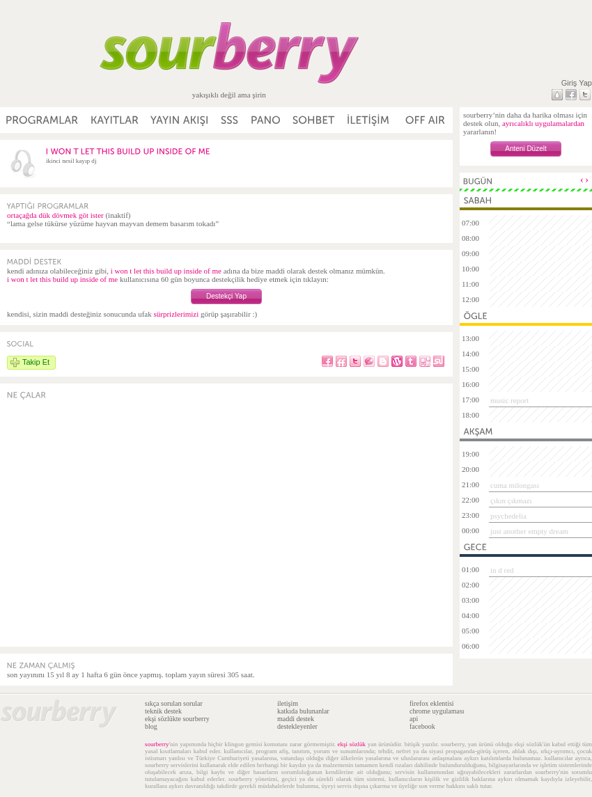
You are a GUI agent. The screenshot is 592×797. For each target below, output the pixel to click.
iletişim (287, 703)
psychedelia (508, 516)
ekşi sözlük (352, 744)
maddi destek (295, 719)
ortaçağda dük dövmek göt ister (55, 215)
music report (509, 400)
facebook (422, 726)
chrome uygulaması (437, 711)
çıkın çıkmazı (511, 500)
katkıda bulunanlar (303, 711)
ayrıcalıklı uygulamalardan (543, 123)
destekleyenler (297, 726)
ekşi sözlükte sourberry (177, 719)
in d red (502, 570)
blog (151, 726)
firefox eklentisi (432, 703)
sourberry (157, 744)
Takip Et (35, 362)
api (414, 719)
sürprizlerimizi (175, 314)
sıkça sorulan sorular (174, 703)
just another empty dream (529, 531)
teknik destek (163, 711)
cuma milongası (514, 485)
